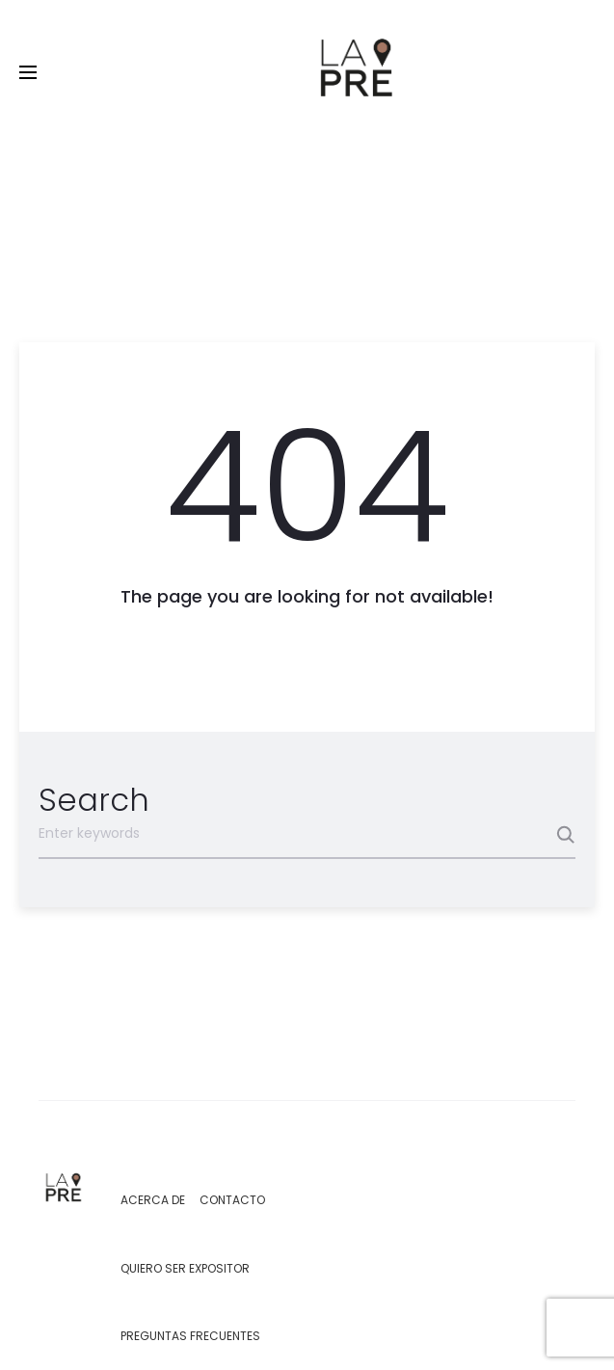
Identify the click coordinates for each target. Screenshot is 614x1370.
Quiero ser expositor (185, 1268)
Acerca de (152, 1200)
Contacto (232, 1200)
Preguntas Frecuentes (190, 1336)
